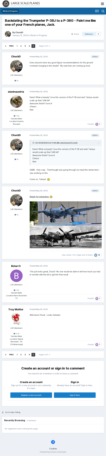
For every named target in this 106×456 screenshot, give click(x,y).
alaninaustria (16, 91)
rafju (63, 255)
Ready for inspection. (39, 196)
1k (16, 80)
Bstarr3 (16, 266)
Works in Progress (38, 35)
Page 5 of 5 (44, 46)
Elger (79, 255)
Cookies (53, 448)
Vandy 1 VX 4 (71, 255)
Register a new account (31, 395)
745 (16, 290)
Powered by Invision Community (53, 452)
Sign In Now (75, 395)
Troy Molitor (15, 309)
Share (75, 34)
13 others (89, 255)
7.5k (16, 116)
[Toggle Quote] (33, 143)
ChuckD (19, 32)
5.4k (16, 333)
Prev (11, 46)
